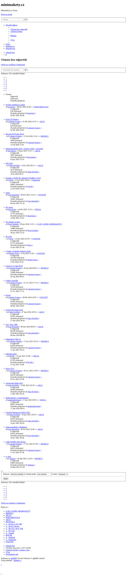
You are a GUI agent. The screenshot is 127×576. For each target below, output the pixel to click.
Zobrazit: (14, 474)
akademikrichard (14, 400)
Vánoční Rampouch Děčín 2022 (18, 412)
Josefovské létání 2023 (14, 383)
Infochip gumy (11, 354)
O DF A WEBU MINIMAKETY (49, 224)
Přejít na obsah (6, 14)
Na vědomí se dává (13, 222)
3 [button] (6, 82)
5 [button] (6, 86)
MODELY (45, 136)
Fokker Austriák (12, 281)
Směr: (60, 474)
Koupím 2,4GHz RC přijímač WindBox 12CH (23, 178)
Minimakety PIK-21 (13, 339)
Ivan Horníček (13, 195)
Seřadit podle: (39, 474)
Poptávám (36, 180)
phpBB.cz (17, 560)
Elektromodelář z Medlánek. (16, 427)
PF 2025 (9, 237)
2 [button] (6, 80)
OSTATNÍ (42, 195)
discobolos (12, 151)
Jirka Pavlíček (14, 166)
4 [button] (6, 84)
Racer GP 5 (10, 369)
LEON (10, 180)
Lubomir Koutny (14, 122)
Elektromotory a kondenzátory (17, 398)
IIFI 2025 (9, 163)
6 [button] (6, 88)
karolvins (11, 107)
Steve (11, 239)
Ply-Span (9, 207)
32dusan (12, 459)
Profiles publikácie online (15, 105)
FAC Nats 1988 (11, 325)
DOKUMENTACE (41, 107)
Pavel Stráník (13, 224)
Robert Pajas (14, 253)
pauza (8, 193)
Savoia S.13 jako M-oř (14, 266)
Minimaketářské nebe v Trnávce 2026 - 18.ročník (24, 149)
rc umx (8, 456)
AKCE (42, 122)
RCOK (11, 356)
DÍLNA (38, 209)
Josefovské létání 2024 (14, 310)
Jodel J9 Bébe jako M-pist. (16, 442)
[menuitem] (18, 29)
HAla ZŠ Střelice (12, 119)
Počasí (8, 295)
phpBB (13, 558)
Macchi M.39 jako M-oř (15, 134)
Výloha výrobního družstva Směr (18, 251)
